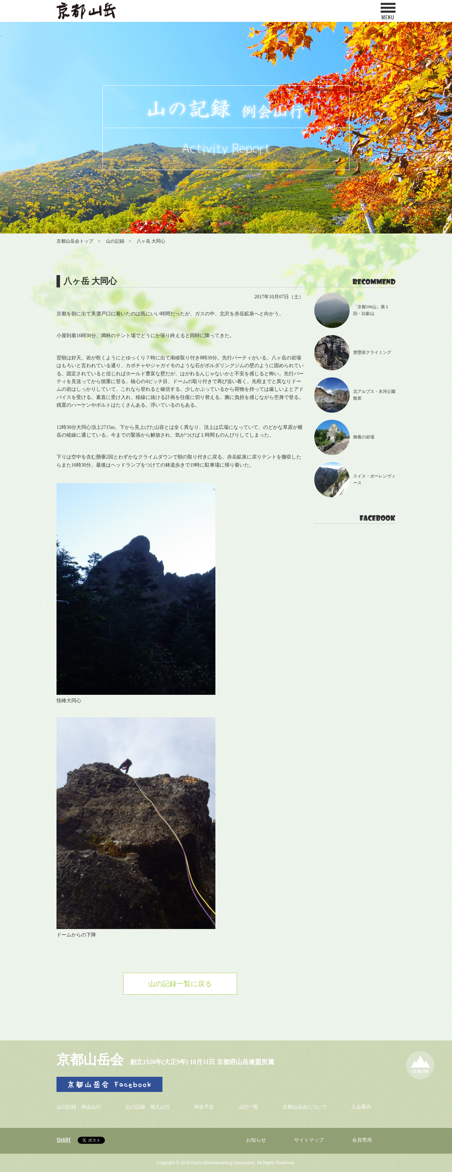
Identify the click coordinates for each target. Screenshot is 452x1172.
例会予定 (204, 1107)
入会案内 (361, 1107)
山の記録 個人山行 (147, 1107)
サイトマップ (309, 1140)
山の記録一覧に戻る (180, 984)
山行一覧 (248, 1107)
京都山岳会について (304, 1107)
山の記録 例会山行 (78, 1107)
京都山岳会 (90, 1059)
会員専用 (362, 1140)
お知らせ (256, 1140)
